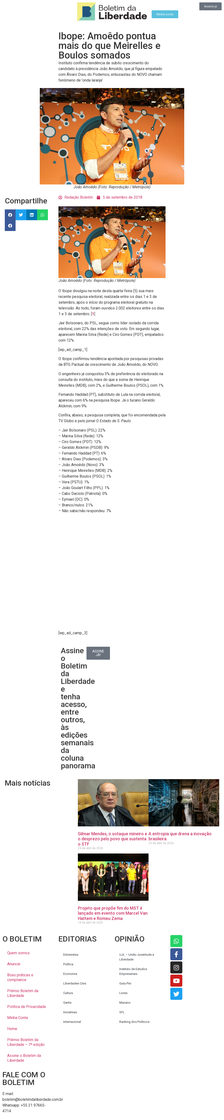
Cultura (68, 993)
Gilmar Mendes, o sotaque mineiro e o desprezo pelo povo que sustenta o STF (112, 839)
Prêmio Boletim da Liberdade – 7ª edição (26, 1042)
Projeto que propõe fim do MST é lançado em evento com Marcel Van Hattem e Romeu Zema (113, 913)
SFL (122, 1012)
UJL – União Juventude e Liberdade (136, 957)
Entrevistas (70, 954)
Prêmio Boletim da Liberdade (22, 993)
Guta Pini (125, 983)
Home (12, 1028)
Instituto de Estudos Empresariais (133, 971)
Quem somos (18, 953)
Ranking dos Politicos (134, 1022)
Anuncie (13, 964)
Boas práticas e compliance (20, 977)
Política (68, 964)
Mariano (125, 1002)
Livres (123, 993)
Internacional (72, 1022)
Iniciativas (70, 1012)
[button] (10, 214)
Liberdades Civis (74, 983)
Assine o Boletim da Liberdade (24, 1058)
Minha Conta (17, 1017)
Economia (70, 974)
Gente (67, 1002)
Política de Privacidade (26, 1006)
